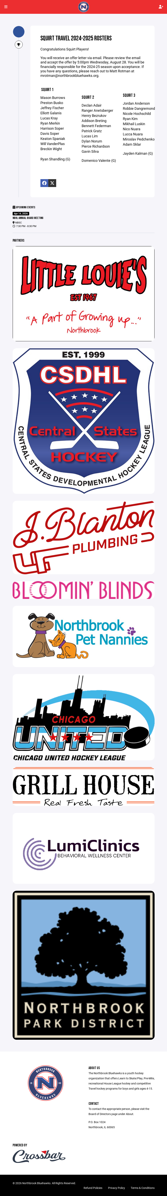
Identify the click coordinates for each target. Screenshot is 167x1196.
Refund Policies (93, 1188)
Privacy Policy (116, 1188)
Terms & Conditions (143, 1188)
